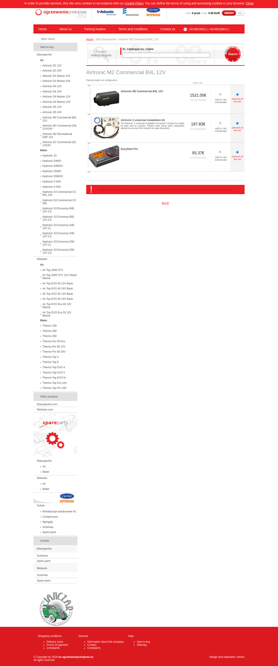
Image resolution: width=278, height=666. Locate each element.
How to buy (143, 641)
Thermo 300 (49, 331)
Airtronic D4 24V (52, 91)
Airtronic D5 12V (52, 107)
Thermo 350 (49, 336)
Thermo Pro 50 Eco (53, 341)
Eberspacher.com (47, 404)
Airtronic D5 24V (52, 112)
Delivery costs (55, 641)
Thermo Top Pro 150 (54, 388)
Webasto (42, 259)
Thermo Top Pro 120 (54, 383)
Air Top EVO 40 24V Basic (57, 288)
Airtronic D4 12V (52, 86)
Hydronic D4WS (51, 160)
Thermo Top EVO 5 (53, 372)
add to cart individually (221, 100)
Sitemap (141, 644)
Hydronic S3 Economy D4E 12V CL (58, 227)
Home (42, 29)
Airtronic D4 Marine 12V (56, 96)
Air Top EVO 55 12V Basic (57, 293)
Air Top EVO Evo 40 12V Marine (56, 306)
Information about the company (105, 641)
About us (65, 29)
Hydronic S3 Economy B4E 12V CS (58, 210)
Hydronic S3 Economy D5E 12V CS (58, 251)
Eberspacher (44, 54)
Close (250, 3)
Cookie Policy (134, 3)
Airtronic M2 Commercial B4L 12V (59, 119)
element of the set (237, 100)
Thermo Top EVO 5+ (54, 377)
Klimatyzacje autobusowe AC (59, 511)
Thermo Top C (50, 357)
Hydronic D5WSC (52, 176)
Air (44, 466)
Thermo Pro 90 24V (54, 351)
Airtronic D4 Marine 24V (56, 101)
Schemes (47, 527)
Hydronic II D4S (51, 181)
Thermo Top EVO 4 (53, 367)
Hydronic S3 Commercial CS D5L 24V (59, 193)
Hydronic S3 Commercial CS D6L (59, 202)
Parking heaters (95, 29)
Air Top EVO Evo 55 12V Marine (56, 314)
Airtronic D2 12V (52, 65)
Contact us (167, 29)
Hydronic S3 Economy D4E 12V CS (58, 235)
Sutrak (41, 505)
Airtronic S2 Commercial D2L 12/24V (59, 144)
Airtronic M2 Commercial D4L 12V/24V (59, 127)
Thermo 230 (49, 325)
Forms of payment (57, 644)
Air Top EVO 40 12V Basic (57, 283)
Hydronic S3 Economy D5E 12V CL (58, 243)
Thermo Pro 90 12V (54, 346)
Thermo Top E (50, 362)
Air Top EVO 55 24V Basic (57, 298)
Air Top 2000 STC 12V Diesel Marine (59, 277)
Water (45, 471)
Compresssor (50, 516)
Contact (91, 644)
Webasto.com (45, 409)
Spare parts (49, 532)
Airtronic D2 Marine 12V (56, 75)
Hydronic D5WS (51, 171)
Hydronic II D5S (51, 186)
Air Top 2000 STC (52, 270)
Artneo (241, 657)
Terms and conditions (133, 29)
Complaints (53, 647)
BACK (165, 203)
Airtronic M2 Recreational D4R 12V (57, 135)
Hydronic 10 (49, 155)
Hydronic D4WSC (52, 165)
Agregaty (47, 521)
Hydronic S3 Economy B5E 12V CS (58, 218)
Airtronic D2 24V (52, 70)
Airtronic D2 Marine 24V (56, 81)
